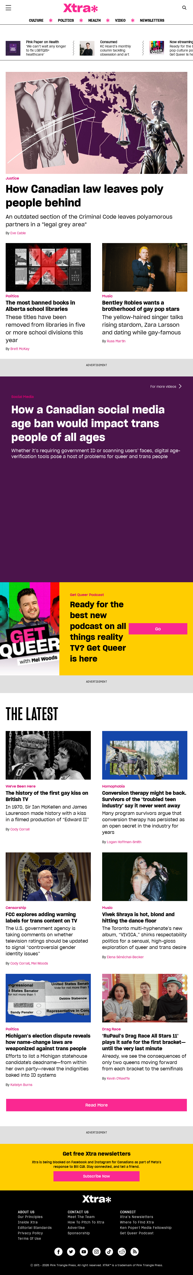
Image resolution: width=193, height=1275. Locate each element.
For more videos (163, 387)
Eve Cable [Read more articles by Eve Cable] (18, 233)
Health (94, 20)
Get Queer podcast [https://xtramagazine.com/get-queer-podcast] (137, 1233)
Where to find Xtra (137, 1222)
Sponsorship (79, 1233)
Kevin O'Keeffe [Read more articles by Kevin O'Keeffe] (118, 1078)
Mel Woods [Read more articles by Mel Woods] (39, 963)
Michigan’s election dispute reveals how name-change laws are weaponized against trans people (48, 1042)
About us (26, 1212)
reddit (122, 1252)
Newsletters (152, 20)
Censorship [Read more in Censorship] (16, 908)
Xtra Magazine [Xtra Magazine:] (96, 1199)
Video (120, 20)
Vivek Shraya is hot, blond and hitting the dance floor (138, 917)
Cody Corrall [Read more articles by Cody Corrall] (19, 829)
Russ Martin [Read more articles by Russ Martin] (116, 341)
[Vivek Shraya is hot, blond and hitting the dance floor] (144, 878)
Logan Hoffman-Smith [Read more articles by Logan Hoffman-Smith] (124, 842)
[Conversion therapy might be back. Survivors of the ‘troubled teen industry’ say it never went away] (144, 757)
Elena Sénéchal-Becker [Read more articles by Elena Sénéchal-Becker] (125, 957)
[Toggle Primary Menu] (8, 8)
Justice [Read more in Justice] (12, 178)
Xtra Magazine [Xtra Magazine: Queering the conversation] (80, 8)
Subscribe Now (96, 1176)
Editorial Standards (35, 1228)
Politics (66, 20)
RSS (134, 1252)
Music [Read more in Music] (107, 296)
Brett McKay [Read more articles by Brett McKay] (19, 349)
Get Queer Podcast (87, 595)
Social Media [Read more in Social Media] (22, 397)
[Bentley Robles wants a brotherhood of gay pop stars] (144, 267)
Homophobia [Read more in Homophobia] (113, 786)
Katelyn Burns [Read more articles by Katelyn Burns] (21, 1085)
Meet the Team (81, 1217)
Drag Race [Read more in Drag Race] (111, 1029)
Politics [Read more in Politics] (12, 296)
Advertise (76, 1228)
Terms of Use (29, 1239)
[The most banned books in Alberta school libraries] (48, 267)
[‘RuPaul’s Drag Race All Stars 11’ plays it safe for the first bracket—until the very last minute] (144, 1000)
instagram (96, 1252)
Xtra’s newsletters (136, 1217)
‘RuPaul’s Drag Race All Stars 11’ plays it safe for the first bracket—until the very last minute (144, 1042)
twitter (71, 1252)
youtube (84, 1252)
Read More (96, 1105)
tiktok (109, 1252)
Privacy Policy (30, 1233)
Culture (36, 20)
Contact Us (78, 1212)
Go (158, 629)
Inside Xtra (28, 1222)
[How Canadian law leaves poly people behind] (96, 122)
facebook (58, 1252)
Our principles (30, 1217)
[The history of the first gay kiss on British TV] (48, 757)
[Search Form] (184, 8)
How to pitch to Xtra (86, 1222)
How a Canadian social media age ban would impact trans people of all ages (88, 423)
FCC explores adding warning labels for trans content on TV (41, 917)
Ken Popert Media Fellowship (146, 1228)
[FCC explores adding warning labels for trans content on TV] (48, 878)
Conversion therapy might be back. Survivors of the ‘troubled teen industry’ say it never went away (144, 799)
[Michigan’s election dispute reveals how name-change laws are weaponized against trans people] (48, 1000)
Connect (128, 1212)
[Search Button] (184, 7)
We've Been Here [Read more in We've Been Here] (21, 786)
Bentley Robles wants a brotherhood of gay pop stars (140, 305)
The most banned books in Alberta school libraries (40, 305)
